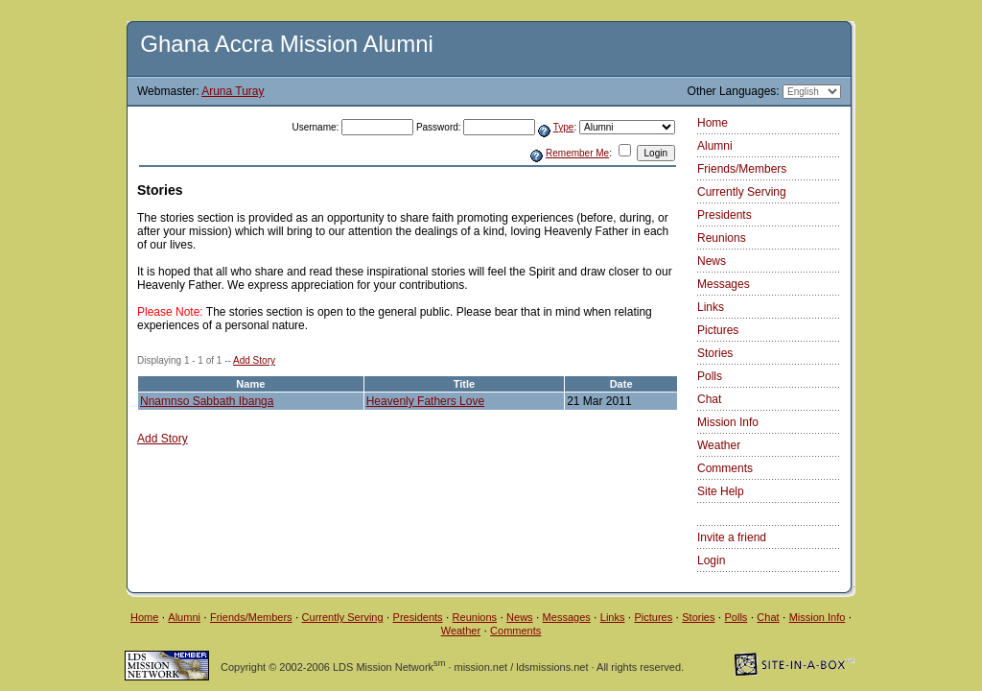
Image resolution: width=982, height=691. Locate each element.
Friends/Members (741, 169)
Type (563, 127)
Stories (715, 353)
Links (710, 307)
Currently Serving (741, 192)
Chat (709, 399)
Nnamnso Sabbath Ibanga (206, 401)
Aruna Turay (232, 91)
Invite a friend (731, 537)
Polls (709, 376)
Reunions (721, 238)
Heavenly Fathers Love (425, 401)
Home (712, 123)
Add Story (254, 360)
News (711, 261)
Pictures (717, 330)
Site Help (720, 491)
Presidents (724, 215)
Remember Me (577, 153)
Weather (718, 445)
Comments (725, 468)
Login (711, 560)
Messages (723, 284)
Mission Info (728, 422)
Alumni (715, 146)
